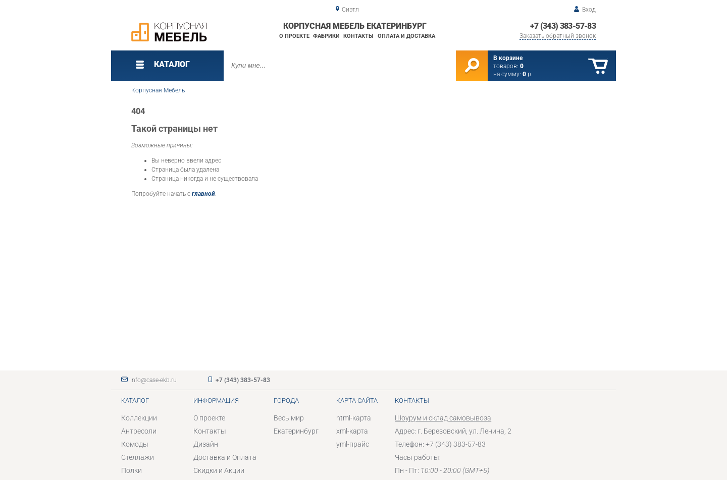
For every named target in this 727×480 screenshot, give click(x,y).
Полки (131, 470)
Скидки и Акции (218, 470)
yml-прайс (352, 444)
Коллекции (139, 418)
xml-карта (352, 431)
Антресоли (139, 431)
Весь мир (289, 418)
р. (528, 74)
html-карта (353, 418)
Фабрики (326, 36)
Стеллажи (137, 457)
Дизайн (205, 444)
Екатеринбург (296, 431)
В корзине (508, 58)
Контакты (358, 36)
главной (203, 193)
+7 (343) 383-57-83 (563, 26)
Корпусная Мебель (158, 90)
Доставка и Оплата (224, 457)
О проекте (294, 36)
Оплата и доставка (406, 36)
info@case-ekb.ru (153, 380)
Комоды (134, 444)
